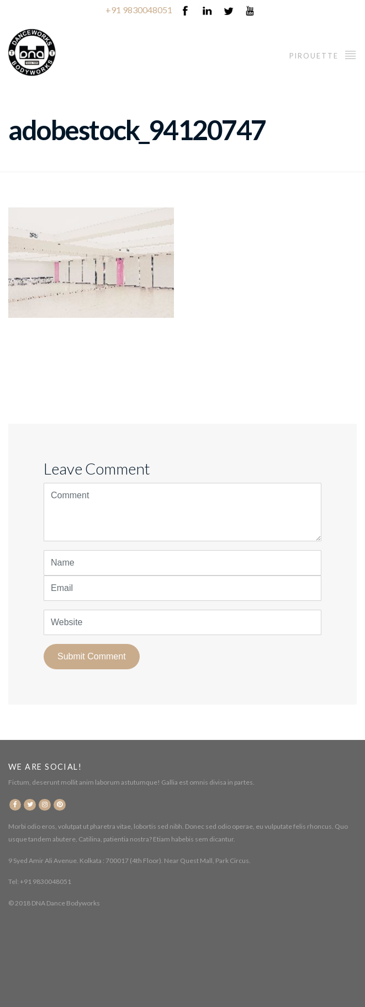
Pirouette (323, 54)
